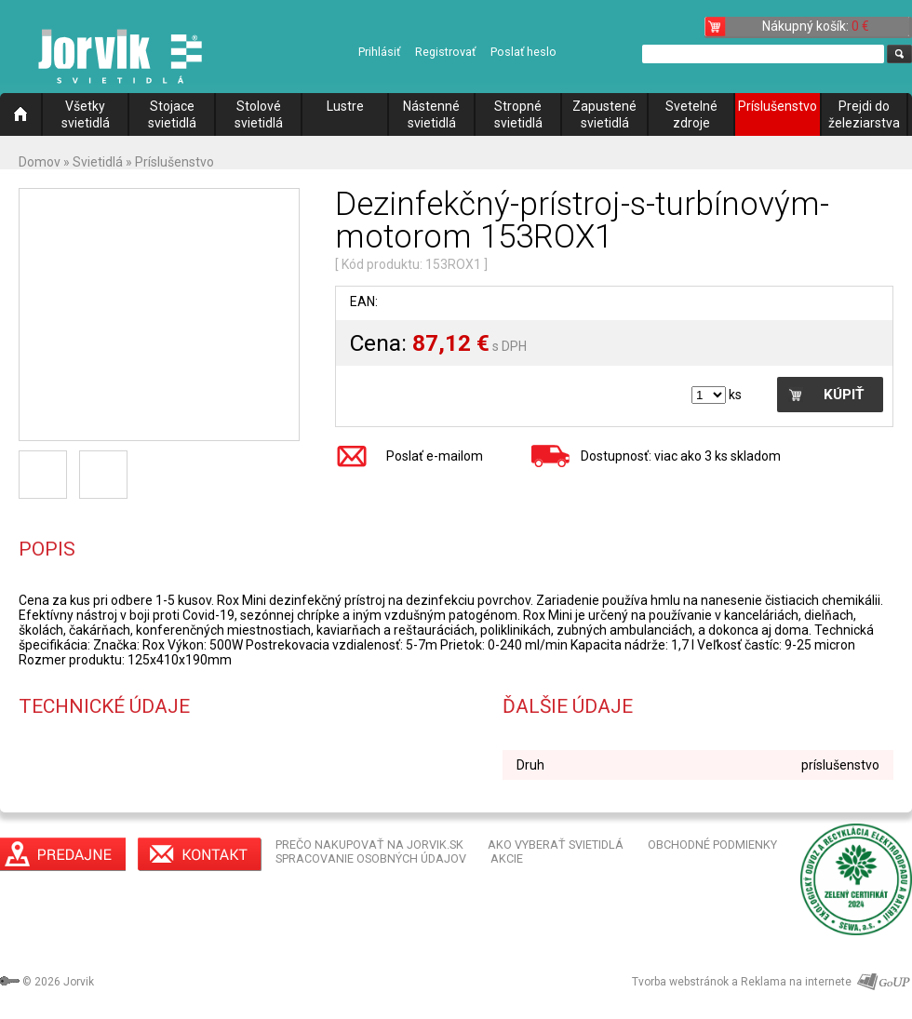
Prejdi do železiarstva (864, 114)
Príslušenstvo (777, 106)
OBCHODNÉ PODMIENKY (712, 844)
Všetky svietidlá (85, 114)
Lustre (345, 106)
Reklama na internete (796, 981)
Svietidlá (98, 161)
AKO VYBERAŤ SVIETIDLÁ (556, 844)
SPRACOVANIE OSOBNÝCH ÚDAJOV (370, 858)
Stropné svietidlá (518, 114)
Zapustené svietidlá (604, 114)
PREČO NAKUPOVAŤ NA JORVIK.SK (369, 844)
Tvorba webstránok (680, 981)
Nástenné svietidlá (431, 114)
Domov (39, 161)
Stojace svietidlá (172, 114)
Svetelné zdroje (691, 114)
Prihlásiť (379, 52)
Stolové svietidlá (259, 114)
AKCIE (506, 858)
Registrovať (445, 52)
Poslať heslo (523, 52)
